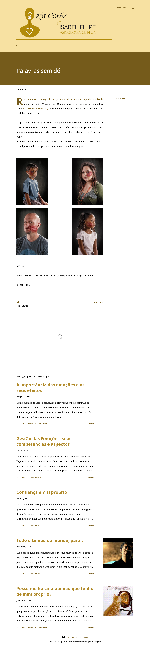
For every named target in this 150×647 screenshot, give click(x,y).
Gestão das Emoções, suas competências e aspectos (43, 441)
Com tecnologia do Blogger (75, 637)
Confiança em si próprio (41, 492)
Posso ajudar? (84, 45)
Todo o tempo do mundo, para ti (50, 540)
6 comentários (34, 477)
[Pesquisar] (121, 7)
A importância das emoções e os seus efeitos (50, 387)
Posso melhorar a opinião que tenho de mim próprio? (55, 591)
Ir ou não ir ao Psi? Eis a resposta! (42, 45)
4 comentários (34, 525)
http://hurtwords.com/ (35, 108)
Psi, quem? (67, 45)
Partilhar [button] (120, 98)
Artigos (19, 45)
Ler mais (90, 424)
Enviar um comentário (37, 424)
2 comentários (34, 574)
